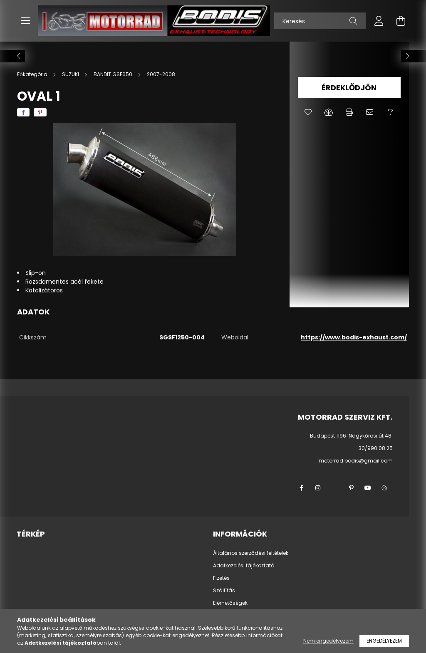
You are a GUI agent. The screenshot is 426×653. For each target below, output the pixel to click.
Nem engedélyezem (328, 640)
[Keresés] (320, 20)
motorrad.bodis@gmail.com (356, 460)
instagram (318, 488)
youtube (367, 488)
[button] (308, 112)
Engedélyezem (384, 640)
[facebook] (23, 112)
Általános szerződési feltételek (250, 553)
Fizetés (221, 578)
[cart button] (400, 20)
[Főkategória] (33, 74)
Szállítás (224, 591)
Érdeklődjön (349, 87)
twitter (334, 488)
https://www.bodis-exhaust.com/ (354, 337)
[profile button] (379, 20)
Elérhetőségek (230, 603)
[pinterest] (40, 112)
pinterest (351, 488)
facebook (301, 488)
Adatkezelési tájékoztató (243, 566)
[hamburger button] (25, 20)
